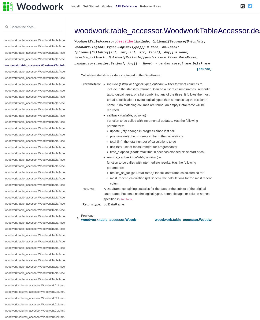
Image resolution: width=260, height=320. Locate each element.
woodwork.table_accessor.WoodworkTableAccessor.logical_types (35, 128)
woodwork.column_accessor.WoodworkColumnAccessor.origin (35, 310)
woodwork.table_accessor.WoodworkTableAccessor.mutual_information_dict (35, 147)
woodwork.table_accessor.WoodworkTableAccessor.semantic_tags (35, 216)
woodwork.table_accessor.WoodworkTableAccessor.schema (35, 203)
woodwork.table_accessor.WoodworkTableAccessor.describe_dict (35, 71)
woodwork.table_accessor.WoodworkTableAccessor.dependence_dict (35, 59)
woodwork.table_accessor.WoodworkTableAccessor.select (35, 210)
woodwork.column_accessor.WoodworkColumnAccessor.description (35, 304)
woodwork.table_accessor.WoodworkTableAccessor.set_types (35, 235)
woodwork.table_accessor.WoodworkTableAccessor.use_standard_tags (35, 266)
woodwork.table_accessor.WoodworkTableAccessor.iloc (35, 84)
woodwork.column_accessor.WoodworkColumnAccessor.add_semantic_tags (35, 291)
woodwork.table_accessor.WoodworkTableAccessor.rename (35, 191)
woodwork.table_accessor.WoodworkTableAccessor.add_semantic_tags (35, 46)
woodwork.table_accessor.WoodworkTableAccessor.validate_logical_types (35, 273)
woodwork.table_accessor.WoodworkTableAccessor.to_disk (35, 247)
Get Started (91, 6)
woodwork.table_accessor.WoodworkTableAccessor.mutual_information (35, 140)
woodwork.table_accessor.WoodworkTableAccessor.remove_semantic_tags (35, 184)
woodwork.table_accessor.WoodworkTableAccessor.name (35, 153)
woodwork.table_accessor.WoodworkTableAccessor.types (35, 260)
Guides (107, 6)
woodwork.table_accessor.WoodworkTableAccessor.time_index (35, 241)
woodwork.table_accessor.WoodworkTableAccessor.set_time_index (35, 228)
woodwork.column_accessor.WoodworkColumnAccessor (35, 285)
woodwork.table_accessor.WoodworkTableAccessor (35, 40)
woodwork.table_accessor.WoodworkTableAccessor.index (35, 90)
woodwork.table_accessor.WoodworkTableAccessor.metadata (35, 134)
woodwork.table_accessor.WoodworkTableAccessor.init (35, 103)
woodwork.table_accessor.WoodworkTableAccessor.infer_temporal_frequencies (35, 96)
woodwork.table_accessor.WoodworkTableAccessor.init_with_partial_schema (35, 115)
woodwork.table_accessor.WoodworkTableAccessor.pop (35, 178)
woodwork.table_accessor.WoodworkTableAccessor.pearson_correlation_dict (35, 166)
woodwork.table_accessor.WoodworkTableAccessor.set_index (35, 222)
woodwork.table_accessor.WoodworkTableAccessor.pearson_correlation (35, 159)
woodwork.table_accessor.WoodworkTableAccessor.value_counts (35, 279)
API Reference (126, 6)
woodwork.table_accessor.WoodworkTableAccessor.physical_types (35, 172)
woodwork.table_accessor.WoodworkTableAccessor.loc (35, 121)
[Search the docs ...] (32, 27)
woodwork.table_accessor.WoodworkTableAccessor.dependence (35, 52)
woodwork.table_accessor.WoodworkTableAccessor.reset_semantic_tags (35, 197)
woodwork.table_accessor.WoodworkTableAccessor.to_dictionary (35, 254)
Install (75, 6)
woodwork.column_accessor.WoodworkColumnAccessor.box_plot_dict (35, 298)
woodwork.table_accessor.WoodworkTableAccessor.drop (35, 77)
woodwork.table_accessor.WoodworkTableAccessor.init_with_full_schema (35, 109)
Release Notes (150, 6)
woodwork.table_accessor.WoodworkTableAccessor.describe (35, 65)
